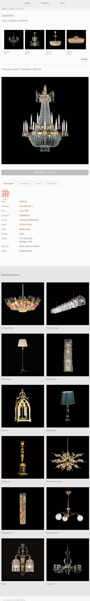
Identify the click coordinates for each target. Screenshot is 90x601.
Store (62, 3)
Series (38, 183)
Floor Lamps (6, 379)
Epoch (3, 584)
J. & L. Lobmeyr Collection (14, 20)
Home (27, 3)
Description (9, 183)
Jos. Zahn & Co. (26, 206)
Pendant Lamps (52, 328)
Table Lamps (51, 430)
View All (84, 59)
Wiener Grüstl (25, 224)
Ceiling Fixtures (7, 328)
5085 (21, 234)
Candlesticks (6, 482)
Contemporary (6, 533)
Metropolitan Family (54, 482)
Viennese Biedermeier (29, 220)
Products (45, 3)
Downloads (51, 183)
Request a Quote (45, 172)
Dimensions (24, 183)
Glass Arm (50, 584)
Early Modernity (52, 533)
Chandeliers (24, 215)
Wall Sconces (51, 379)
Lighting (4, 9)
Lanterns (4, 430)
